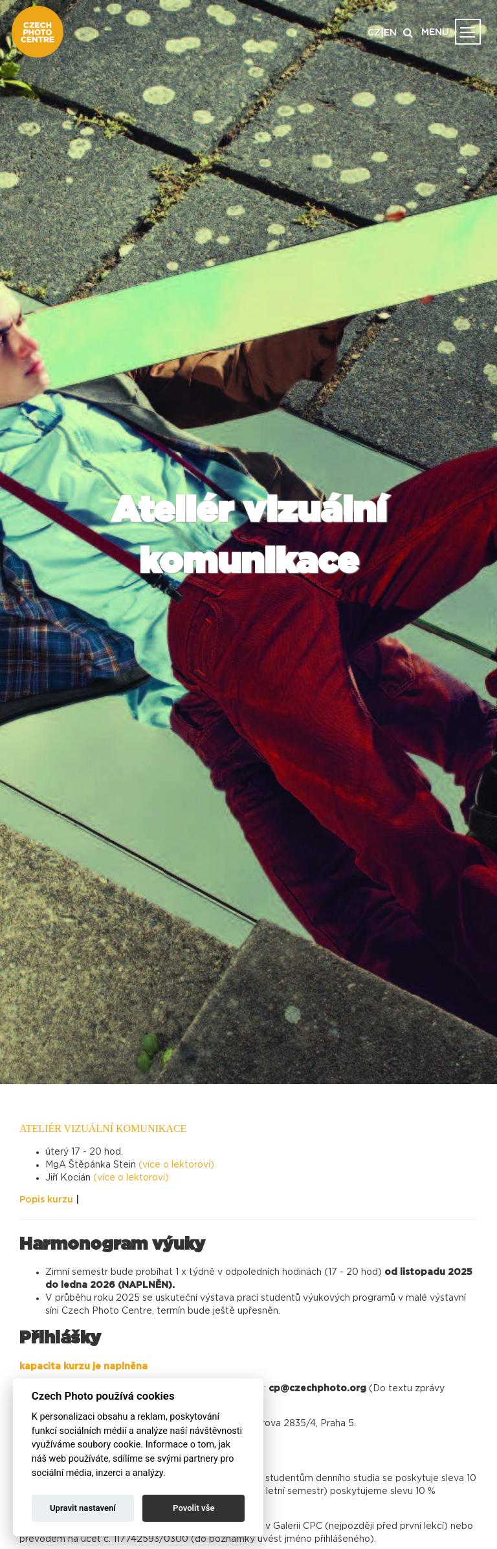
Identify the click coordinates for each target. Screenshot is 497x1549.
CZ (374, 32)
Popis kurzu (46, 1199)
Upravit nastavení (83, 1508)
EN (390, 32)
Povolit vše (193, 1508)
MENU (435, 32)
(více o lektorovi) (176, 1165)
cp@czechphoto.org (319, 1388)
